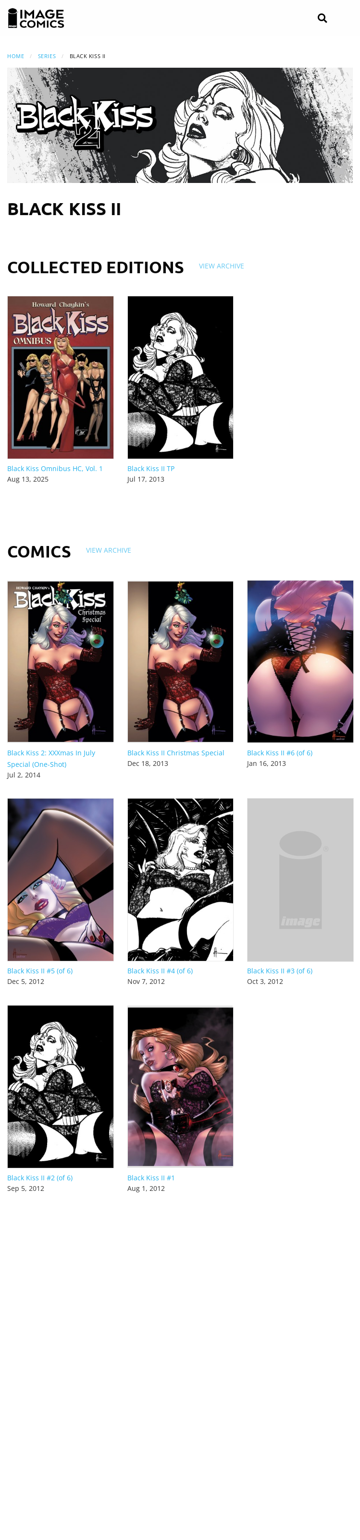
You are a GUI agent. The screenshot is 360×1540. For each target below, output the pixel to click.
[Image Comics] (36, 18)
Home (15, 56)
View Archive (221, 265)
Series (47, 56)
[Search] (322, 18)
